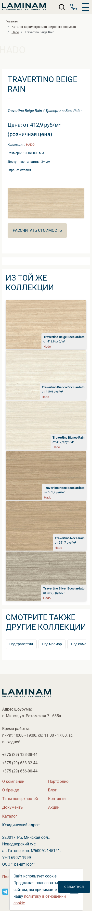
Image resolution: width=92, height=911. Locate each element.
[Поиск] (62, 7)
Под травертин (21, 644)
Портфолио (58, 781)
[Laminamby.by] (24, 7)
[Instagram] (5, 891)
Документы (13, 807)
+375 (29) (20, 754)
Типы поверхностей (20, 798)
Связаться (74, 887)
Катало (9, 816)
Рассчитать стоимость (37, 230)
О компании (13, 781)
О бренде (10, 790)
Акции (53, 807)
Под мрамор (52, 644)
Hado (30, 144)
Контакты (57, 798)
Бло (52, 790)
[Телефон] (74, 7)
